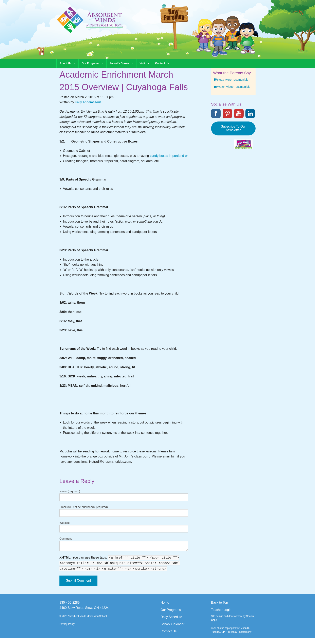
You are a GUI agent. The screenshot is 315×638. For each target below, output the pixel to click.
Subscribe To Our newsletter (233, 128)
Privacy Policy (67, 624)
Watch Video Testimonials (231, 86)
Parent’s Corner (119, 63)
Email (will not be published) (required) (83, 507)
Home (165, 602)
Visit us (144, 63)
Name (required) (69, 491)
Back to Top (219, 602)
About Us (65, 63)
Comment (65, 538)
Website (64, 522)
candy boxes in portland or (169, 155)
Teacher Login (221, 610)
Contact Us (162, 63)
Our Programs (90, 63)
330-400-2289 (69, 602)
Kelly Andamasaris (88, 102)
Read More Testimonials (230, 79)
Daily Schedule (171, 617)
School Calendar (172, 624)
